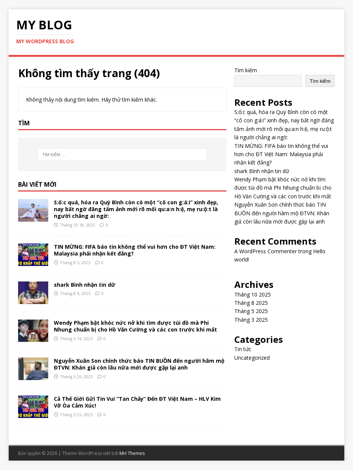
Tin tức (242, 349)
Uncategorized (252, 357)
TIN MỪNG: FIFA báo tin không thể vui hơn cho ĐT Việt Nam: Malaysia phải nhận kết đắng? (134, 250)
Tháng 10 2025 (252, 294)
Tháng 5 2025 (251, 311)
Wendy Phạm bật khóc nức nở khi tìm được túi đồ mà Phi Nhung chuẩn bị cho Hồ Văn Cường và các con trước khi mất (135, 326)
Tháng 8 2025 (251, 302)
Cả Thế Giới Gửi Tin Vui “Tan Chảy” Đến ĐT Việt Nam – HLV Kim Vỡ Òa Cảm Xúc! (137, 402)
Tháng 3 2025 (251, 319)
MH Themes (132, 453)
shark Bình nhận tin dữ (84, 284)
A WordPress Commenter (265, 251)
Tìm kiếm (245, 70)
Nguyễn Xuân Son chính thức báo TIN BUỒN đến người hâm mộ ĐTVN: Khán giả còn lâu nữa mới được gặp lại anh (139, 364)
